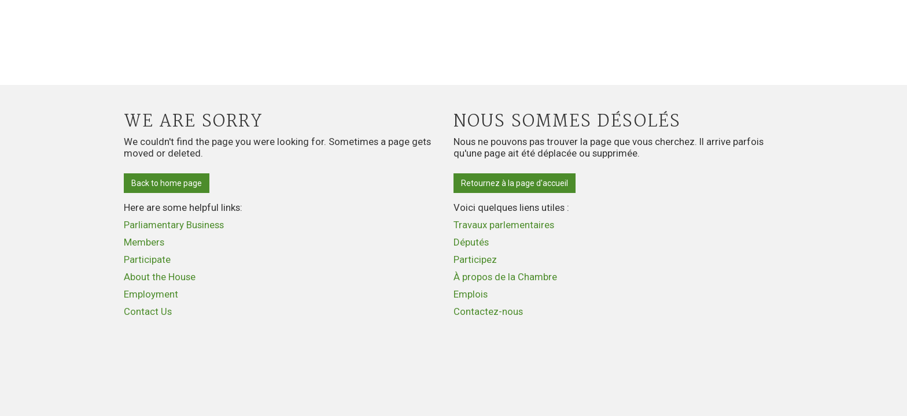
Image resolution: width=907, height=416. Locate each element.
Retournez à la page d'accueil (514, 183)
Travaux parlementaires (504, 225)
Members (144, 242)
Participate (147, 259)
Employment (151, 294)
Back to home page (166, 183)
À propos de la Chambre (505, 277)
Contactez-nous (488, 311)
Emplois (471, 294)
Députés (471, 242)
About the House (160, 277)
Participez (475, 259)
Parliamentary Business (174, 225)
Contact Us (148, 311)
